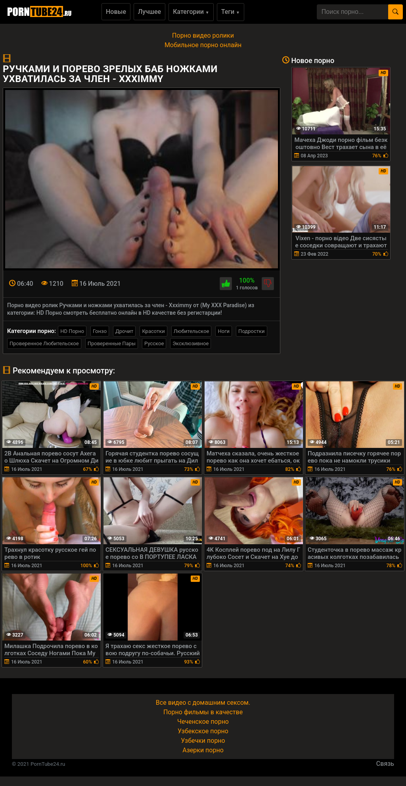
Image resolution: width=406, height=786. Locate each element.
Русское (154, 343)
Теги (230, 11)
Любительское (191, 331)
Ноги (224, 331)
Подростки (251, 331)
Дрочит (124, 331)
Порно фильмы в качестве (203, 712)
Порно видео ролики (203, 35)
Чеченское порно (203, 721)
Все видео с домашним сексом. (203, 702)
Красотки (153, 331)
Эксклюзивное (190, 343)
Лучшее (149, 11)
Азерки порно (203, 750)
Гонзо (100, 331)
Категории (191, 11)
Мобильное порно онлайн (203, 45)
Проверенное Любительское (44, 343)
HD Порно (72, 331)
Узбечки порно (203, 740)
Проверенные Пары (112, 343)
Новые (116, 11)
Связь (385, 763)
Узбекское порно (203, 731)
